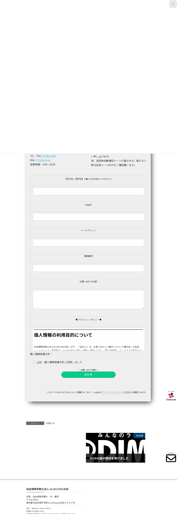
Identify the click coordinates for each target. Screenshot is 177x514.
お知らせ (50, 426)
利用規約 (127, 395)
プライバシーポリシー (111, 395)
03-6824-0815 (43, 511)
